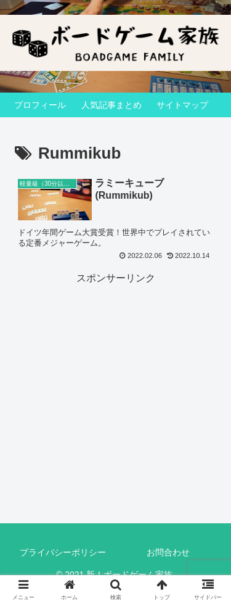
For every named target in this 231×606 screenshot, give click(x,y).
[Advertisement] (115, 365)
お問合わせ (168, 552)
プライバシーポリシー (63, 552)
